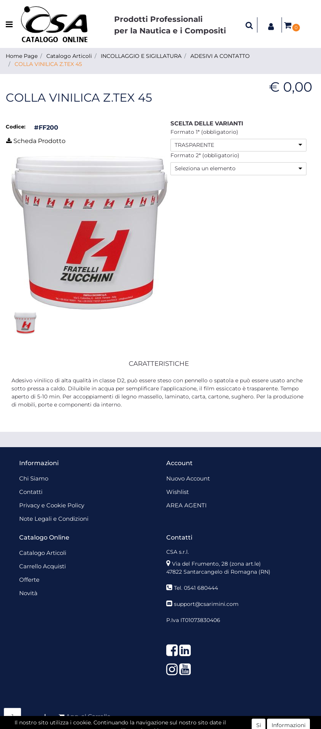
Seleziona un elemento (205, 168)
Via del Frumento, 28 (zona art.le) (216, 563)
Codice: (15, 126)
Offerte (29, 579)
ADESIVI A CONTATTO (220, 56)
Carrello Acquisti (42, 566)
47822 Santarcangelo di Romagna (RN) (218, 571)
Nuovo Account (188, 478)
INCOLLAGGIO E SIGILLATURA (141, 56)
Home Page (22, 56)
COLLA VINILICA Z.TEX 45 (48, 64)
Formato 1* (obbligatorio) (204, 131)
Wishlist (177, 491)
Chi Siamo (33, 478)
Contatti (31, 491)
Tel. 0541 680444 (196, 587)
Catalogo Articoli (69, 56)
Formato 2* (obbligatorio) (204, 155)
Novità (28, 593)
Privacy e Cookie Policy (51, 505)
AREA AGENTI (186, 505)
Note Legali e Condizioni (53, 518)
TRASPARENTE (194, 145)
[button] (249, 25)
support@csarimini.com (206, 604)
